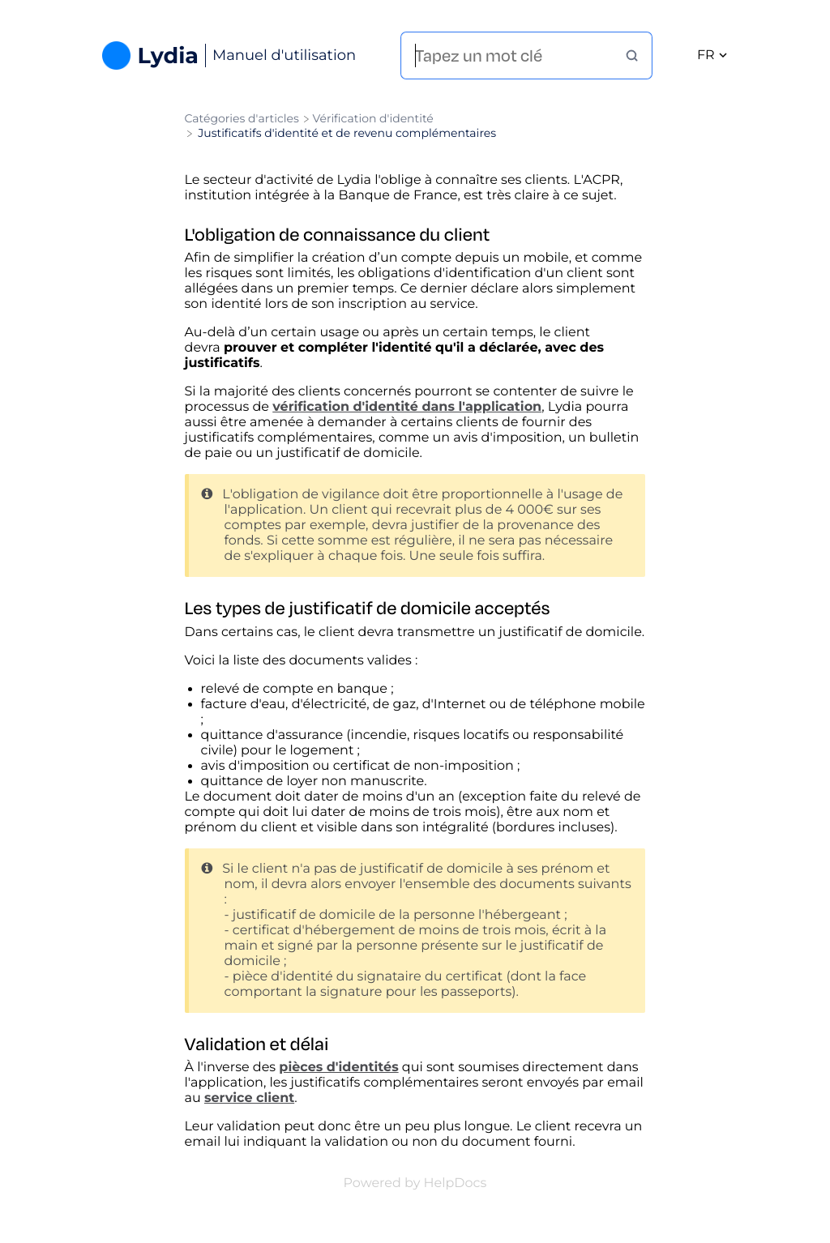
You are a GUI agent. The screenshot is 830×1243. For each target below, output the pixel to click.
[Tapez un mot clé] (520, 55)
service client (249, 1098)
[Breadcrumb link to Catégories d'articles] (243, 118)
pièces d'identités (338, 1067)
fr (712, 55)
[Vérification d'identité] (372, 118)
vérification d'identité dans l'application (406, 407)
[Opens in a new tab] (415, 1183)
